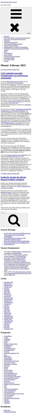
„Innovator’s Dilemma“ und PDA (13, 44)
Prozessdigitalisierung (10, 375)
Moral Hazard (8, 358)
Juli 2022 (6, 288)
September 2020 (8, 321)
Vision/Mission (8, 53)
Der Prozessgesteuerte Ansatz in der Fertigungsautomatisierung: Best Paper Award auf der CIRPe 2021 (17, 273)
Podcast (6, 367)
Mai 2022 (6, 290)
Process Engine (8, 370)
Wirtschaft (7, 401)
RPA (5, 386)
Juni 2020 (6, 325)
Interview (6, 351)
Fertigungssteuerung (9, 348)
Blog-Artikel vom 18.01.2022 (13, 123)
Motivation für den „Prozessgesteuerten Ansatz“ (17, 38)
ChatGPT (6, 341)
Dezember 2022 (8, 285)
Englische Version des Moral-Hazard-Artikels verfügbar (13, 178)
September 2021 (8, 302)
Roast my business (9, 382)
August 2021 (7, 304)
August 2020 (7, 322)
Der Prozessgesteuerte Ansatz (9, 2)
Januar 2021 (7, 315)
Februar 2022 (7, 294)
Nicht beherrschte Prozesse (11, 361)
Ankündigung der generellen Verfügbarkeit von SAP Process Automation (16, 109)
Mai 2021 (6, 308)
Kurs (5, 355)
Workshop (7, 403)
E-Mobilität (7, 347)
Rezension (7, 381)
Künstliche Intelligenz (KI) (11, 353)
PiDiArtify (7, 41)
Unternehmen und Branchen (11, 398)
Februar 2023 (7, 284)
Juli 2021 (6, 305)
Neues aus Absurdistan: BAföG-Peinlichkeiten (17, 241)
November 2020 (8, 318)
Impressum (7, 410)
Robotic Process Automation (12, 384)
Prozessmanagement (9, 379)
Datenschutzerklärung (10, 412)
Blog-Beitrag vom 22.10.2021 (15, 81)
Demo (5, 342)
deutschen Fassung (6, 192)
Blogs (5, 52)
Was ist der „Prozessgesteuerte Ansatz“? (15, 39)
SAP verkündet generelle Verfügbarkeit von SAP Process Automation (14, 75)
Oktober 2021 (8, 301)
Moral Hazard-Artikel (15, 101)
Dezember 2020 (8, 316)
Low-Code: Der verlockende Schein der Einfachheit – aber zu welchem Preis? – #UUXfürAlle (15, 259)
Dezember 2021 (8, 297)
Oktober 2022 (8, 287)
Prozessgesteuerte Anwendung (12, 376)
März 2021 (7, 311)
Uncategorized (8, 396)
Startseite (6, 36)
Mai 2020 (6, 327)
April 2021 (7, 310)
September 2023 (8, 282)
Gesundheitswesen (9, 350)
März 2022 (7, 293)
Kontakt (6, 61)
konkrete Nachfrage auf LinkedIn (16, 155)
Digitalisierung (8, 345)
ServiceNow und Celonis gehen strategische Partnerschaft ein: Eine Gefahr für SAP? (16, 268)
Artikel (6, 337)
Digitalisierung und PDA (11, 42)
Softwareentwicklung (10, 390)
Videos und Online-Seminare (12, 56)
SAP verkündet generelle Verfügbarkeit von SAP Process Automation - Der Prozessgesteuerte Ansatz (17, 265)
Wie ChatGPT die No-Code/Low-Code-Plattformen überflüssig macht (15, 238)
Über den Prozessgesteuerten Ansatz (14, 393)
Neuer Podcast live (9, 244)
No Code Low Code (9, 362)
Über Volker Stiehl (9, 59)
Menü (16, 21)
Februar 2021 (7, 313)
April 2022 (7, 291)
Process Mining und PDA (11, 45)
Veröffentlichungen (9, 58)
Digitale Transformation (10, 344)
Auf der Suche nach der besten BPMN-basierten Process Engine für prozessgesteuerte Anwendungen (17, 235)
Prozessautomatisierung (10, 373)
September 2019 (8, 329)
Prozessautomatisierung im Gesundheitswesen (16, 242)
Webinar (6, 400)
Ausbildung (7, 339)
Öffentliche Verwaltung (10, 364)
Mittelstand (7, 356)
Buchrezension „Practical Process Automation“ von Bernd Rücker (17, 252)
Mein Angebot (8, 55)
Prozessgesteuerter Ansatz (11, 378)
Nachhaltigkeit (8, 359)
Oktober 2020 (8, 319)
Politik (6, 368)
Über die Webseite (9, 395)
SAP (5, 387)
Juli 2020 (6, 324)
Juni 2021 (6, 307)
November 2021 (8, 299)
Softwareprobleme (9, 392)
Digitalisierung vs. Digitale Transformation (16, 47)
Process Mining (8, 372)
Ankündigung (8, 336)
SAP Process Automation (11, 389)
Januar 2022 (7, 296)
